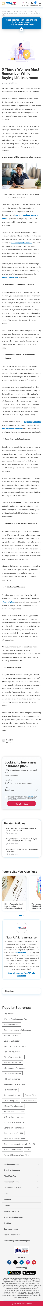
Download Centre (11, 1229)
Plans (6, 1194)
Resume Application (12, 1235)
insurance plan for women (21, 243)
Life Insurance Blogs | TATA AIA (24, 11)
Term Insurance (29, 1100)
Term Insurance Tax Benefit (15, 1138)
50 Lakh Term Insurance (14, 1122)
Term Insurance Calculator (15, 1046)
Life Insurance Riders (12, 1073)
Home (5, 11)
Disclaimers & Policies (12, 1188)
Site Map (7, 1223)
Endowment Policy (11, 1024)
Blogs (10, 11)
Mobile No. (8, 780)
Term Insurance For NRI (13, 1133)
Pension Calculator (11, 1035)
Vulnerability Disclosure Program (17, 1241)
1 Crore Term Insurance (13, 1106)
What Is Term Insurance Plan (15, 1019)
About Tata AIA (10, 1176)
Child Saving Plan (11, 1100)
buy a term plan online (32, 422)
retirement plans (8, 602)
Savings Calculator (11, 1041)
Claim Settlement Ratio (13, 1057)
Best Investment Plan (12, 1062)
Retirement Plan (10, 1090)
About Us (7, 1199)
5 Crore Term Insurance (14, 1117)
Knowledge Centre (11, 1182)
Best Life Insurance (12, 1052)
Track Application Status (13, 1217)
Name (6, 773)
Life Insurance (9, 1014)
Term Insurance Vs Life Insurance (17, 1030)
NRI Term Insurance (12, 1079)
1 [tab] (20, 915)
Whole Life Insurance (12, 1149)
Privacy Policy (30, 796)
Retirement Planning (12, 1095)
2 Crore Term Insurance (14, 1111)
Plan (6, 787)
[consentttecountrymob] (6, 797)
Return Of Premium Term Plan (16, 1155)
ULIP (27, 1149)
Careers (7, 1205)
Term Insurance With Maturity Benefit (19, 1144)
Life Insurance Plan (11, 1164)
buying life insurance (10, 277)
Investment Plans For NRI (14, 1084)
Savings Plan (30, 1095)
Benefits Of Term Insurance (15, 1128)
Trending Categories (12, 1170)
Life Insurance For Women (14, 1068)
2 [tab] (23, 915)
